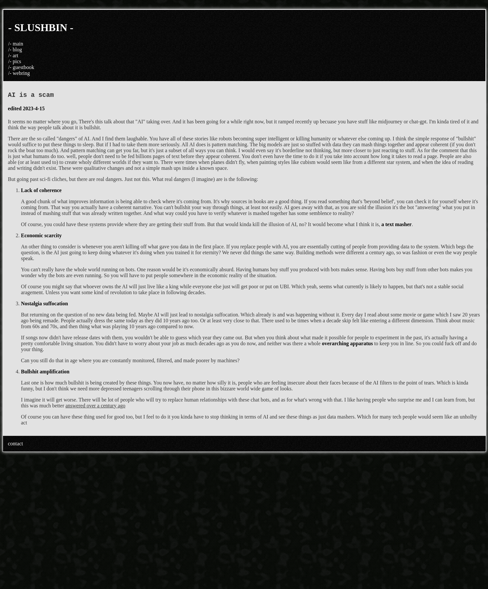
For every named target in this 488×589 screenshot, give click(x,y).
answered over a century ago (95, 407)
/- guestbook (21, 67)
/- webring (19, 73)
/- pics (14, 61)
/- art (13, 55)
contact (15, 445)
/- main (15, 43)
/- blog (15, 49)
